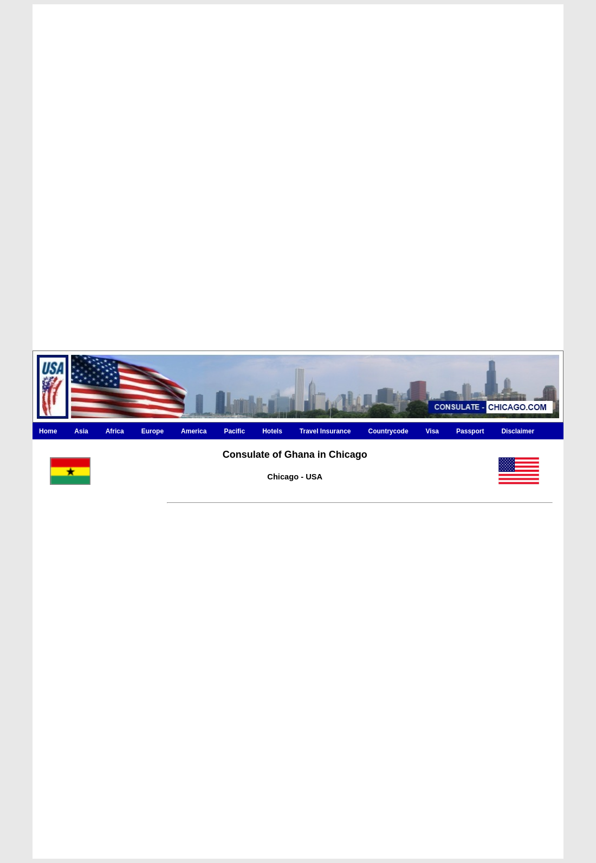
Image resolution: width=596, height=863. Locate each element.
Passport (470, 431)
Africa (115, 431)
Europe (152, 431)
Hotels (272, 431)
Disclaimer (517, 431)
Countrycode (388, 431)
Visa (432, 431)
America (193, 431)
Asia (81, 431)
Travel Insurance (325, 431)
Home (48, 431)
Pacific (234, 431)
